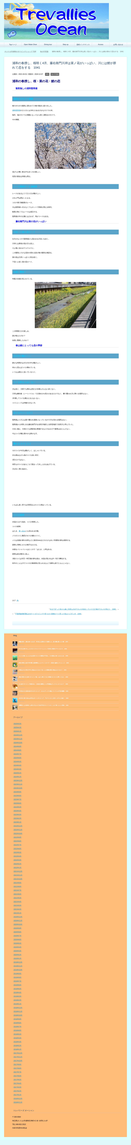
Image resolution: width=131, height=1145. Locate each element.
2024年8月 (17, 750)
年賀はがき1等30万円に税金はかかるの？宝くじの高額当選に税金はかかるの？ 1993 (43, 670)
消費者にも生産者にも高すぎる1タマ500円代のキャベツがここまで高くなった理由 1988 (43, 705)
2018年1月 (17, 1049)
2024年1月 (17, 777)
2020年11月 (18, 921)
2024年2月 (17, 773)
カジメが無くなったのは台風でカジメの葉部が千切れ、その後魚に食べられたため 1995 (43, 656)
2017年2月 (17, 1091)
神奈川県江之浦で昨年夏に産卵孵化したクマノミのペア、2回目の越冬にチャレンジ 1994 (44, 663)
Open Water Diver (30, 44)
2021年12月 (18, 871)
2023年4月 (17, 811)
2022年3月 (17, 860)
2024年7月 (17, 754)
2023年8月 (17, 796)
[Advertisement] (65, 580)
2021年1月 (17, 913)
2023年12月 (18, 780)
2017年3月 (17, 1087)
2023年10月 (18, 788)
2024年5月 (17, 761)
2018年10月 (18, 1015)
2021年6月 (17, 894)
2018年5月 (17, 1034)
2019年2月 (17, 1000)
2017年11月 (18, 1057)
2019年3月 (17, 996)
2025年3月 (17, 724)
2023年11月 (18, 784)
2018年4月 (17, 1038)
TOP (20, 51)
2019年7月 (17, 981)
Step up (65, 44)
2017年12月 (18, 1053)
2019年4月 (17, 992)
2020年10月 (18, 924)
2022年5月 (17, 852)
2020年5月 (17, 943)
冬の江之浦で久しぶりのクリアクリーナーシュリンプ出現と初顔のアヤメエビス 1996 (43, 649)
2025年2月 (17, 727)
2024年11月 (18, 739)
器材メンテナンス (83, 44)
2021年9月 (17, 883)
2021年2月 (17, 909)
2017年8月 (17, 1068)
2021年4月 (17, 902)
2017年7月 (17, 1072)
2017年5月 (17, 1080)
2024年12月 (18, 735)
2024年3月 (17, 769)
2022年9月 (17, 837)
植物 (47, 74)
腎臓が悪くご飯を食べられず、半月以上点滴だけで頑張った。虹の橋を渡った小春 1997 (43, 641)
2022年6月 (17, 849)
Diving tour (48, 44)
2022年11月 (18, 830)
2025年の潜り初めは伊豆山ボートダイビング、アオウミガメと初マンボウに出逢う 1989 (43, 698)
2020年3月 (17, 951)
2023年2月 (17, 818)
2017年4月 (17, 1083)
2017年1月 (17, 1095)
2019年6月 (17, 985)
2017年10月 (18, 1061)
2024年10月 (18, 743)
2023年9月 (17, 792)
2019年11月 (18, 966)
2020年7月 (17, 936)
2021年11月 (18, 875)
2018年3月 (17, 1042)
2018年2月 (17, 1045)
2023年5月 (17, 807)
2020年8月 (17, 932)
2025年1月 (17, 731)
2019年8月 (17, 977)
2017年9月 (17, 1064)
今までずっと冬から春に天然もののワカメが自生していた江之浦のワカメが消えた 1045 (83, 609)
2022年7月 (17, 845)
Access (100, 44)
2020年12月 (18, 917)
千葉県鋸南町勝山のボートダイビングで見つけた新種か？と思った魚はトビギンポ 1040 (48, 614)
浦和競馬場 (16, 110)
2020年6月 (17, 939)
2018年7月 (17, 1027)
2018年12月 (18, 1008)
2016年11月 (18, 1102)
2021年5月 (17, 898)
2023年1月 (17, 822)
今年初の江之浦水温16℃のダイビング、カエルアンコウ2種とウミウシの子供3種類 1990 (43, 691)
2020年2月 (17, 955)
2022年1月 (17, 867)
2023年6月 (17, 803)
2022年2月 (17, 864)
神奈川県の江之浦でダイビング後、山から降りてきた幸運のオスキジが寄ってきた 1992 (43, 677)
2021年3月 (17, 905)
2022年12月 (18, 826)
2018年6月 (17, 1030)
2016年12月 (18, 1098)
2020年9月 (17, 928)
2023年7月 (17, 799)
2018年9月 (17, 1019)
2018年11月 (18, 1011)
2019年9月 (17, 974)
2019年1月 (17, 1004)
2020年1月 (17, 958)
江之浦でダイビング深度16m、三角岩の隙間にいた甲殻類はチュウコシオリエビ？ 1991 (43, 684)
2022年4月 (17, 856)
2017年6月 (17, 1076)
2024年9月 (17, 746)
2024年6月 (17, 758)
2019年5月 (17, 989)
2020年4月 (17, 947)
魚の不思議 (54, 74)
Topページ (13, 44)
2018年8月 (17, 1023)
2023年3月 (17, 814)
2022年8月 (17, 841)
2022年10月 (18, 833)
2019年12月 (18, 962)
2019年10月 (18, 970)
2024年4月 (17, 765)
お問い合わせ (118, 44)
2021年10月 (18, 879)
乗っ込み (22, 531)
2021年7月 (17, 890)
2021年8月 (17, 886)
